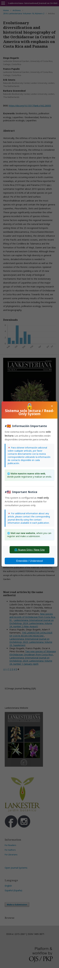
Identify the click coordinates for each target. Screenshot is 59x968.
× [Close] (52, 406)
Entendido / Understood (29, 561)
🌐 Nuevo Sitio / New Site (29, 549)
